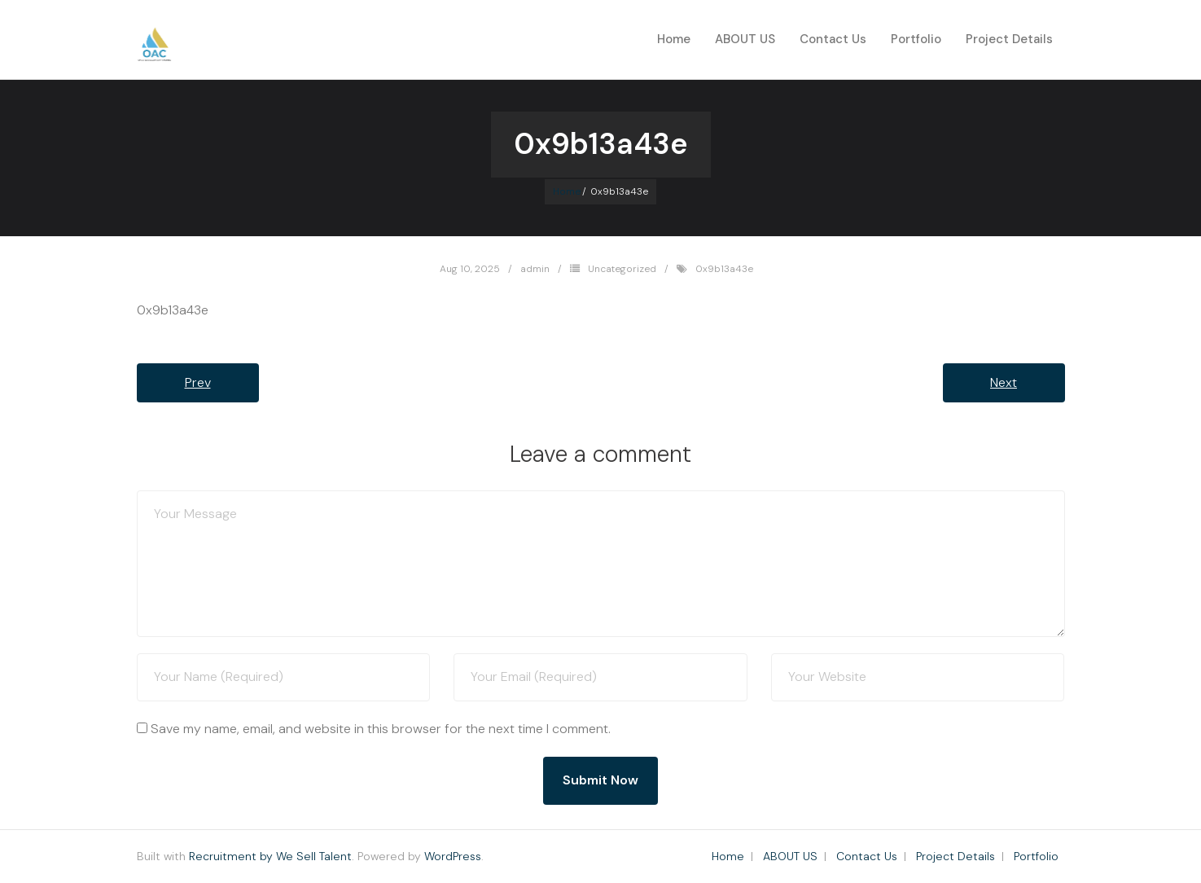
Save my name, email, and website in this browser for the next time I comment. (381, 728)
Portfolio (1036, 856)
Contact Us (866, 856)
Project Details (955, 856)
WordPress (452, 856)
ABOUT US (790, 856)
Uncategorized (622, 268)
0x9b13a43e (724, 268)
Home (673, 39)
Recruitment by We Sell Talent (270, 856)
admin (535, 268)
